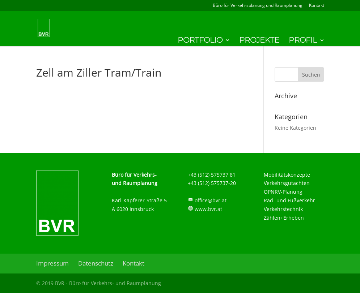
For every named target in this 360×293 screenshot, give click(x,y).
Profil (303, 41)
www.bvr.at (208, 209)
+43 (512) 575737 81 (212, 174)
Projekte (259, 41)
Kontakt (316, 5)
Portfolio (200, 41)
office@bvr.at (210, 200)
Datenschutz (95, 263)
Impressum (52, 263)
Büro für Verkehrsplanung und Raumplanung (257, 5)
